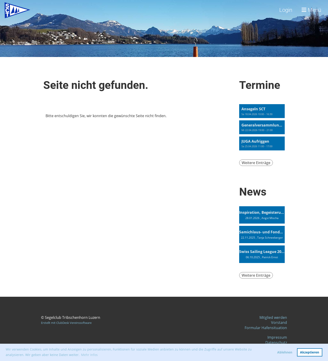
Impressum (277, 337)
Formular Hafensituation (266, 327)
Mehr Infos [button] (89, 355)
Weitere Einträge (256, 162)
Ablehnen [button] (284, 352)
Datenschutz (276, 342)
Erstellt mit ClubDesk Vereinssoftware (66, 323)
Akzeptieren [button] (309, 352)
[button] (262, 111)
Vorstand (279, 322)
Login (285, 10)
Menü (311, 10)
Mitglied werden (273, 317)
